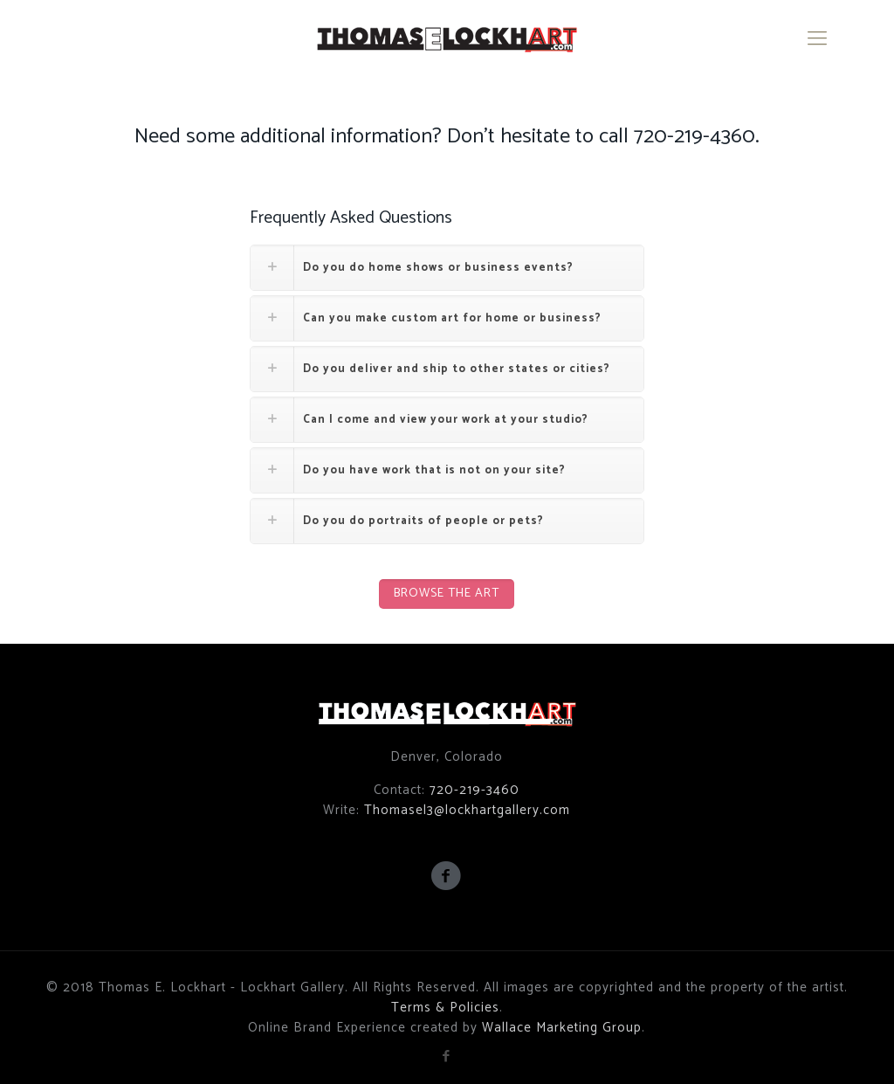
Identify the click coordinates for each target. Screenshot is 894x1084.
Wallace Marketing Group (562, 1028)
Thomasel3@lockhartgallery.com (467, 810)
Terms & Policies (445, 1007)
